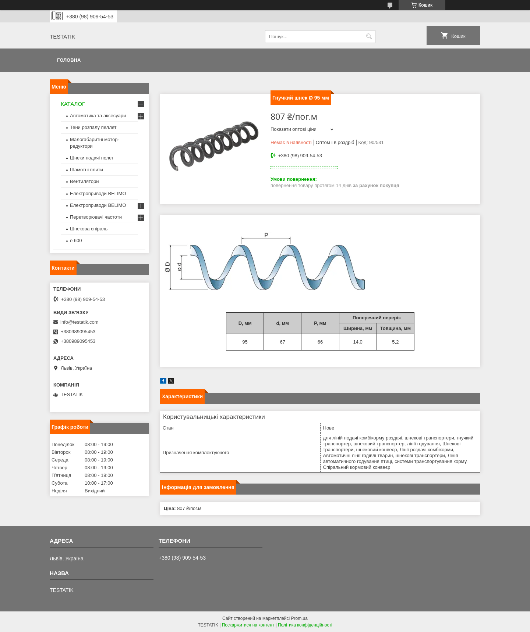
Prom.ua (299, 618)
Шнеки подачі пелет (92, 158)
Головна (69, 60)
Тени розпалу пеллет (93, 127)
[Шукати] (369, 36)
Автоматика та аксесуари (98, 115)
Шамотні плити (86, 169)
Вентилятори (84, 181)
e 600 (76, 240)
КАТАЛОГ (73, 104)
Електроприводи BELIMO (98, 193)
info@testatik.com (79, 322)
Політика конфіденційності (305, 625)
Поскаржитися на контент (248, 625)
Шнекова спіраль (88, 228)
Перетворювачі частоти (96, 217)
